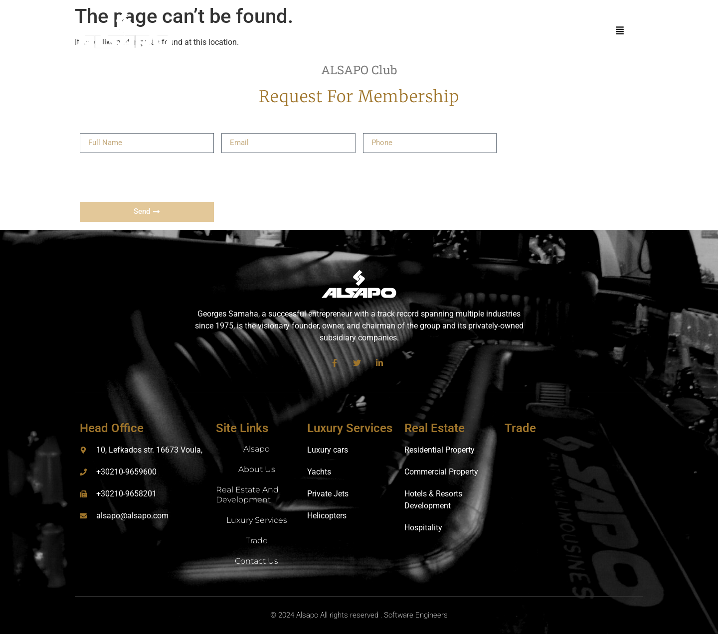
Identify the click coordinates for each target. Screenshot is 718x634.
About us (256, 469)
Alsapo (256, 449)
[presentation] (155, 177)
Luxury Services (256, 520)
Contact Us (256, 561)
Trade (257, 540)
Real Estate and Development (247, 494)
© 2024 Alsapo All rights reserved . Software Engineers (359, 615)
